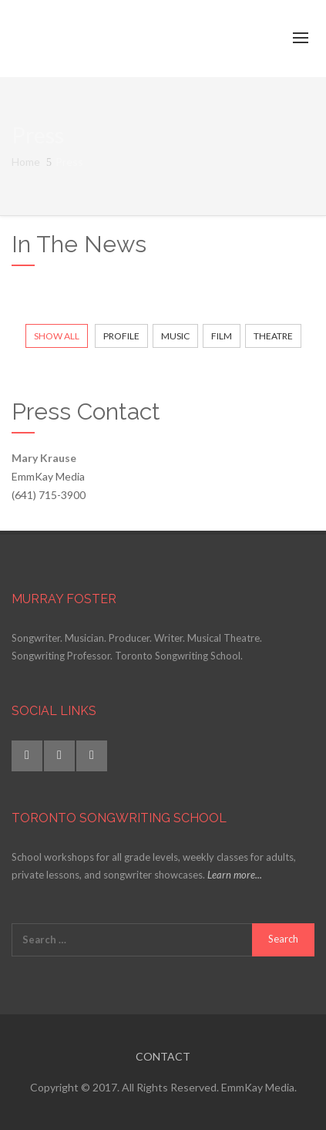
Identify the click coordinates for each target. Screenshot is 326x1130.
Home (26, 161)
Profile (121, 336)
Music (175, 336)
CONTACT (163, 1056)
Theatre (273, 336)
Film (221, 336)
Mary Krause (44, 457)
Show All (56, 336)
